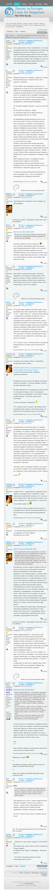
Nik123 (8, 225)
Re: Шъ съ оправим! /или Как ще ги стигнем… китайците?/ (31, 41)
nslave (8, 40)
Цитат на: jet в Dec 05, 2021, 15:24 (23, 689)
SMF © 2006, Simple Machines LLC (33, 882)
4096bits (8, 194)
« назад (39, 29)
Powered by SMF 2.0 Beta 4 (18, 882)
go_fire (8, 683)
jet (7, 70)
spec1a (8, 523)
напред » (45, 29)
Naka (7, 779)
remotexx (9, 354)
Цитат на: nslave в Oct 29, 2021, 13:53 (24, 549)
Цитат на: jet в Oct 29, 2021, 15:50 (23, 232)
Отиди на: (13, 872)
